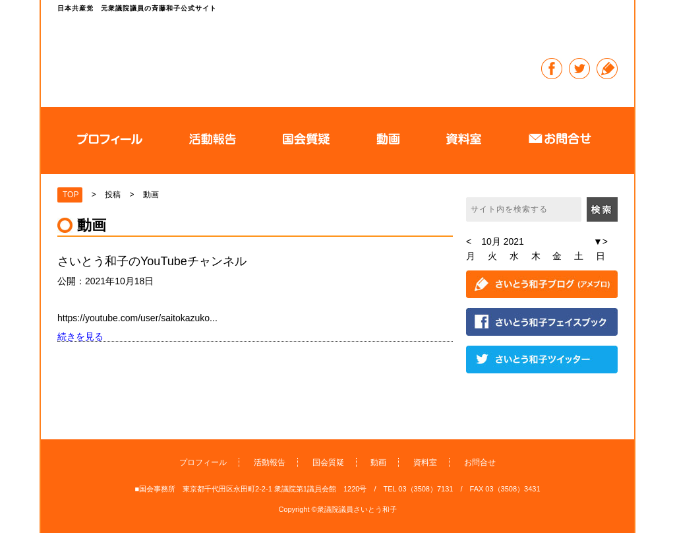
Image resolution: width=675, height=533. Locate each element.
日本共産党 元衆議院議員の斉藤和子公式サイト (287, 55)
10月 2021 (502, 241)
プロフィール (203, 462)
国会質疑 (328, 462)
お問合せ (480, 462)
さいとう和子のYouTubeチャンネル (152, 261)
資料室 (425, 462)
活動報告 (269, 462)
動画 (378, 462)
